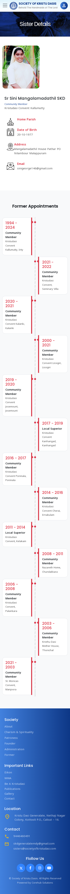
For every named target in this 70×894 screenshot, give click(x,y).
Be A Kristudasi (14, 784)
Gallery (9, 794)
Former (9, 755)
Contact (9, 799)
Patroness (11, 738)
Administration (14, 749)
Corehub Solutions (42, 882)
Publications (12, 789)
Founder (9, 744)
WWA (7, 778)
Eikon (8, 773)
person (64, 5)
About (8, 727)
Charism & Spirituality (19, 732)
